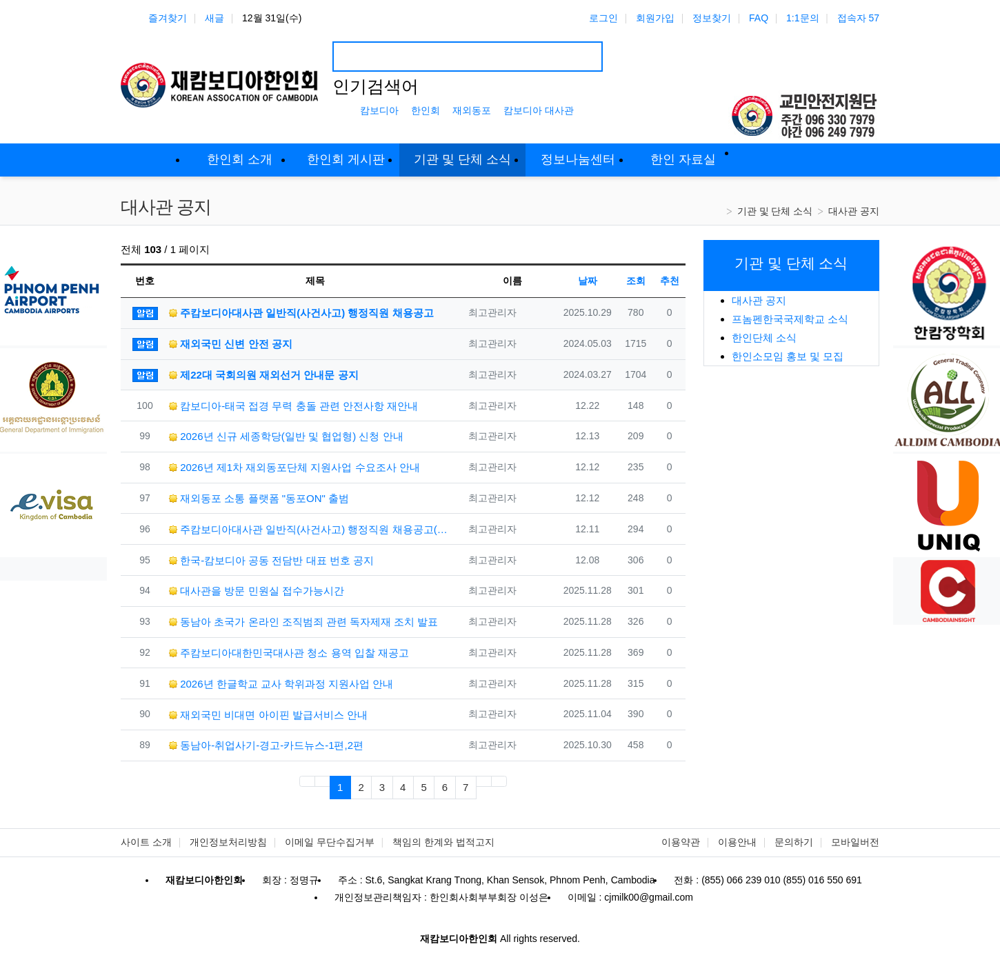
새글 (214, 17)
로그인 (603, 17)
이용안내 (737, 842)
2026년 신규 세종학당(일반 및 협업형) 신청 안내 (286, 436)
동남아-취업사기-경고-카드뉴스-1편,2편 (266, 745)
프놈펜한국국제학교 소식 (790, 319)
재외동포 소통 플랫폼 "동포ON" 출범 (259, 498)
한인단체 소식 (764, 337)
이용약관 (680, 842)
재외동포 (471, 110)
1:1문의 (802, 17)
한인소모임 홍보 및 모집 (788, 356)
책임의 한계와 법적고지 (443, 842)
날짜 (587, 280)
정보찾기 (711, 17)
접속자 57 (858, 17)
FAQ (758, 17)
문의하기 (793, 842)
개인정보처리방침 (228, 842)
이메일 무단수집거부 (329, 842)
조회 (636, 280)
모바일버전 (855, 842)
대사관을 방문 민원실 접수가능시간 (256, 591)
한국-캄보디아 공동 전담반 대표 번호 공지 (271, 560)
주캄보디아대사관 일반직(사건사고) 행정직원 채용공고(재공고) (309, 529)
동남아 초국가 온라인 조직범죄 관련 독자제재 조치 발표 (303, 622)
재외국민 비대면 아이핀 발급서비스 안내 (268, 715)
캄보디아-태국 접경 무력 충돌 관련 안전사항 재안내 (293, 406)
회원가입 (655, 17)
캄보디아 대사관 (538, 110)
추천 (669, 280)
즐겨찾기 (167, 17)
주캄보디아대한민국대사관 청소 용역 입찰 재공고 (289, 653)
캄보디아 (379, 110)
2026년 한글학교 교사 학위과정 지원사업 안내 (281, 684)
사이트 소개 (146, 842)
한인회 (425, 110)
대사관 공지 (853, 211)
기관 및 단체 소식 (775, 211)
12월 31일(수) (271, 17)
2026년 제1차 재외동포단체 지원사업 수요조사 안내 (294, 467)
